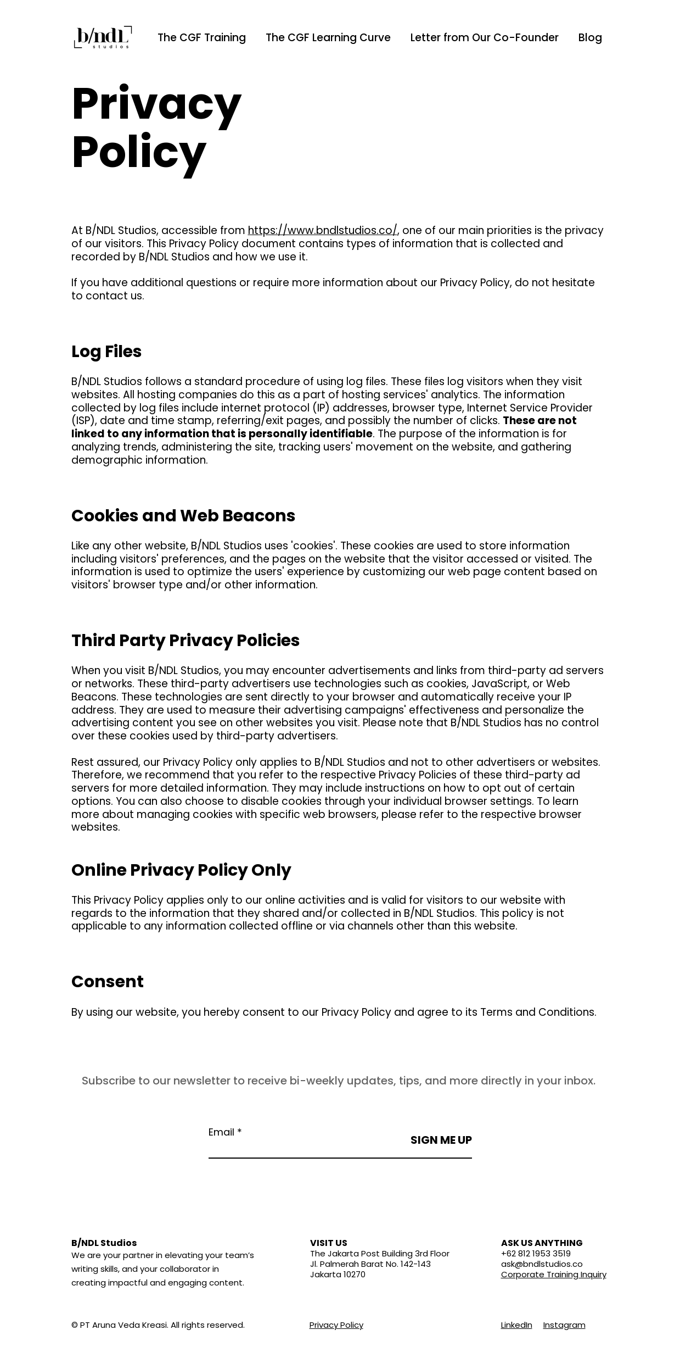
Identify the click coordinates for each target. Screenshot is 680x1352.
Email (221, 1132)
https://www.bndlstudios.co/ (322, 230)
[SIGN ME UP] (440, 1140)
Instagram (564, 1325)
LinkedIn (516, 1325)
